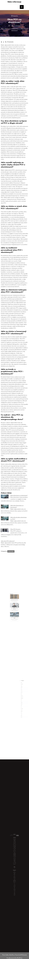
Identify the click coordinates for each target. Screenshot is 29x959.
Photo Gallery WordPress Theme (10, 955)
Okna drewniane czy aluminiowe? (19, 495)
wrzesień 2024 (14, 861)
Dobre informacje (14, 2)
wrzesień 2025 (14, 857)
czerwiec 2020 (14, 863)
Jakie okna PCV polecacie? (8, 541)
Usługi (14, 874)
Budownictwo (15, 28)
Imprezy (14, 868)
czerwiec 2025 (14, 858)
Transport (14, 873)
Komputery (22, 696)
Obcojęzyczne (14, 870)
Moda (14, 869)
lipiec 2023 (14, 862)
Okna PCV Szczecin (15, 529)
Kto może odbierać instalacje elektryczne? (14, 607)
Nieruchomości (22, 698)
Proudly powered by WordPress (14, 958)
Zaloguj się (14, 865)
